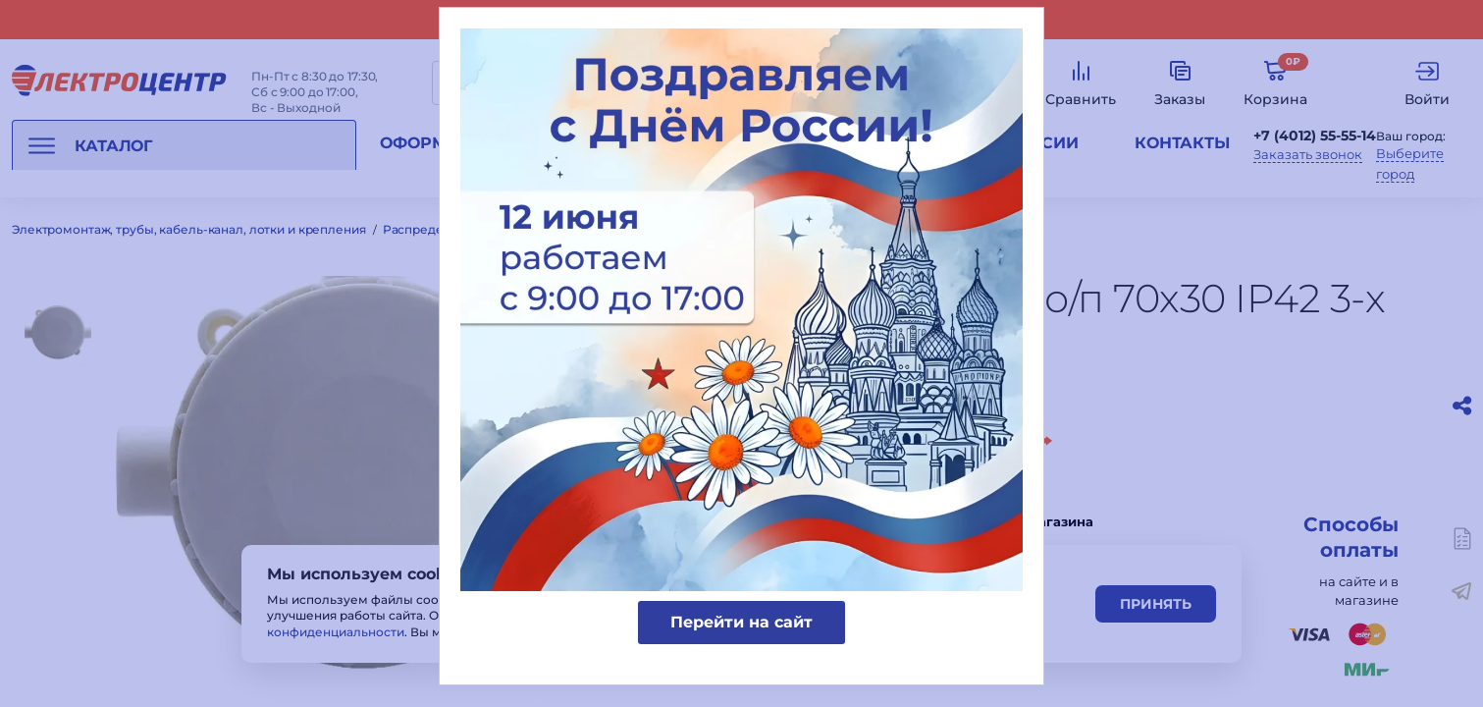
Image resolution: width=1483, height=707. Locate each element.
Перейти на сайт (741, 622)
